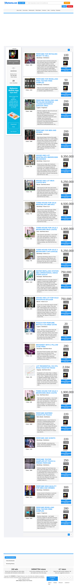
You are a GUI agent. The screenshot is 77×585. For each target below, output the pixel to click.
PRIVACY (61, 582)
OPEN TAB (66, 70)
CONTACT (67, 582)
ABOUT (50, 582)
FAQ (49, 584)
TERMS (55, 582)
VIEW (66, 68)
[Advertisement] (38, 34)
